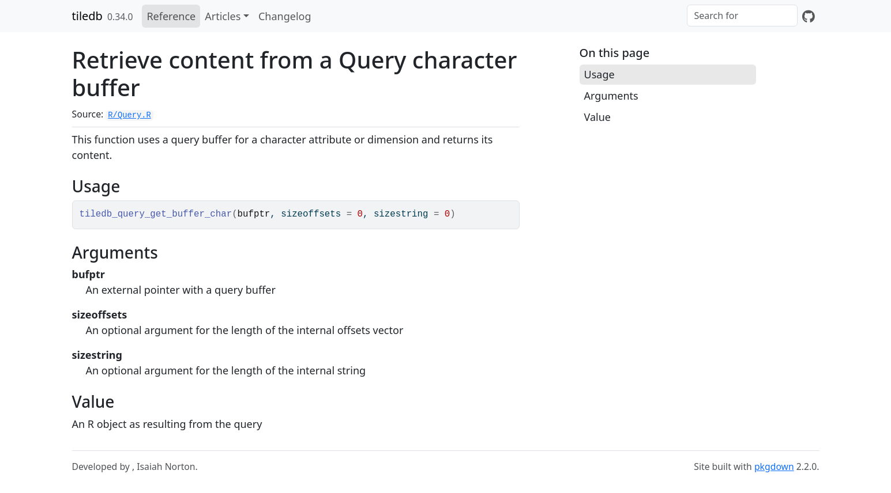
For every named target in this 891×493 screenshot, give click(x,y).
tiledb (87, 16)
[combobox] (742, 15)
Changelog (284, 16)
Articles (222, 16)
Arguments (611, 96)
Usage (599, 74)
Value (597, 117)
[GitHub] (808, 16)
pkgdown (774, 466)
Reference (171, 16)
